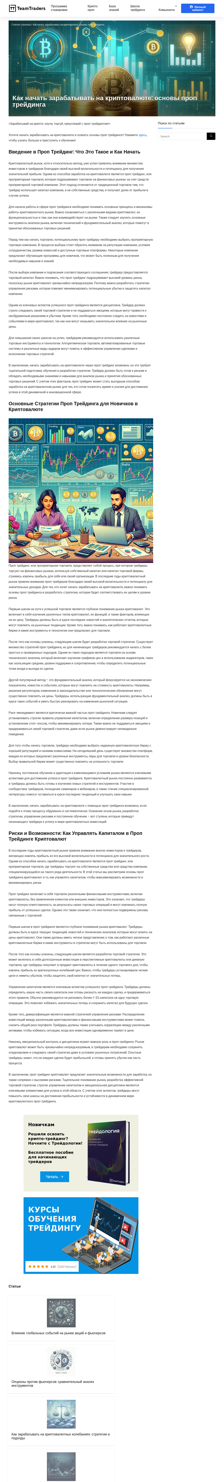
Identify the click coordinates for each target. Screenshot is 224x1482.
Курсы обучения (73, 1401)
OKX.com (123, 1407)
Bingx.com (123, 1412)
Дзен (173, 1428)
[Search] (211, 136)
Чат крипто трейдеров (185, 1401)
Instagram (178, 1423)
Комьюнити (167, 10)
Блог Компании (72, 1433)
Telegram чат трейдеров (188, 1396)
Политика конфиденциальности (84, 1423)
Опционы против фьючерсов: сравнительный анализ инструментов (62, 1341)
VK (172, 1417)
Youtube (176, 1412)
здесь (143, 135)
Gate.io (121, 1423)
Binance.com (125, 1417)
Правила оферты (74, 1417)
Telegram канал (182, 1407)
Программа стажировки (59, 8)
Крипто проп (93, 8)
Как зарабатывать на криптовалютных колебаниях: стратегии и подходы (99, 1344)
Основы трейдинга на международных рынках (136, 1339)
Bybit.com (123, 1401)
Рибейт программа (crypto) (136, 1396)
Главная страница (21, 24)
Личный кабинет (198, 8)
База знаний (114, 8)
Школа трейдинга (137, 8)
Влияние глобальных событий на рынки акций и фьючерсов (23, 1341)
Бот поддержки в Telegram (81, 1428)
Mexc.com (123, 1428)
